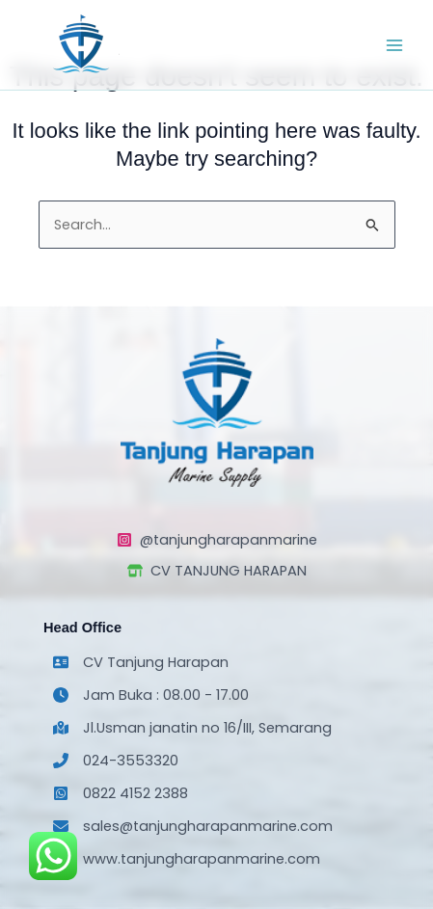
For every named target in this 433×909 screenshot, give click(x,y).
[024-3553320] (115, 760)
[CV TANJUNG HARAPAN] (217, 570)
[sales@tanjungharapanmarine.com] (193, 826)
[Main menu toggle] (394, 44)
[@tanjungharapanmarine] (217, 539)
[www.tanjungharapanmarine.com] (186, 858)
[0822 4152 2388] (120, 793)
